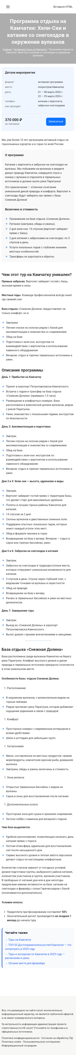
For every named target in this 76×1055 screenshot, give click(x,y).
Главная (7, 49)
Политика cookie (11, 1041)
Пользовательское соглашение (41, 1041)
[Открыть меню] (8, 7)
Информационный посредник (19, 1045)
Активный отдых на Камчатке (30, 49)
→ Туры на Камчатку (18, 939)
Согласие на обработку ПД (57, 1038)
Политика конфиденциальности (20, 1038)
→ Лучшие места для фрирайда (25, 963)
